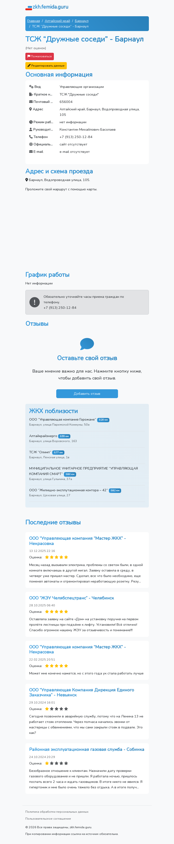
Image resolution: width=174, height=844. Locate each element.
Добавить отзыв (87, 393)
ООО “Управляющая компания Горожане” (62, 419)
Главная (33, 20)
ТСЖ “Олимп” (40, 452)
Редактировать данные (46, 66)
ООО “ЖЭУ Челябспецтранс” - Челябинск (71, 598)
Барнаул (82, 20)
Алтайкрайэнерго (43, 435)
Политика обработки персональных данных (57, 812)
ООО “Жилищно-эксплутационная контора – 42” (68, 490)
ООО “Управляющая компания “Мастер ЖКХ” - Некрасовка (77, 540)
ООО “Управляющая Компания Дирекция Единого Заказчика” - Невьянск (81, 692)
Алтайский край (57, 20)
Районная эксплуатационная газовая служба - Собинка (86, 749)
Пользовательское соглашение (48, 819)
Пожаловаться (40, 56)
